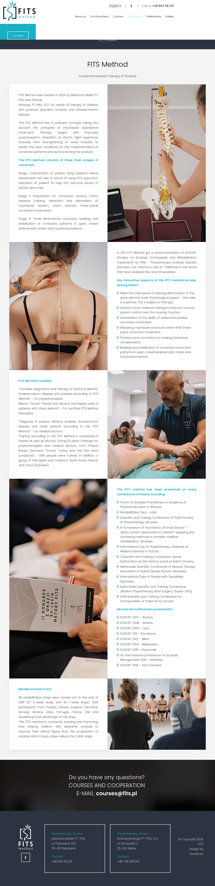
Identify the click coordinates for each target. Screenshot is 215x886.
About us (77, 16)
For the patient (96, 16)
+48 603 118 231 (160, 6)
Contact (197, 12)
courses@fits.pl (116, 793)
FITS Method (131, 16)
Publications (150, 16)
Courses (115, 16)
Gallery (166, 16)
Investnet (196, 854)
